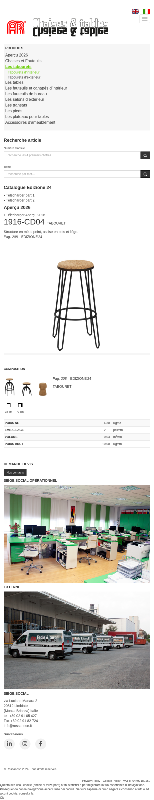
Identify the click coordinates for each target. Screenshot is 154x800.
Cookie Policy (111, 780)
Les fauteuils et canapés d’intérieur (36, 88)
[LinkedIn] (9, 744)
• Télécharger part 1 (19, 195)
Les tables (14, 82)
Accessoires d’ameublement (30, 122)
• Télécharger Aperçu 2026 (24, 215)
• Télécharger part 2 (19, 200)
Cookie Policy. (43, 793)
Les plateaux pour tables (27, 116)
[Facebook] (40, 744)
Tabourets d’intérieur (24, 72)
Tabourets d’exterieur (24, 77)
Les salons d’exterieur (24, 99)
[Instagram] (25, 744)
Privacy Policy (91, 780)
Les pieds (13, 111)
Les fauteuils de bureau (26, 94)
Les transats (16, 105)
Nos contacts (15, 472)
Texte (7, 166)
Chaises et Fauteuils (23, 61)
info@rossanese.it (18, 726)
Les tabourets (18, 66)
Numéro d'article (14, 148)
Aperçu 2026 (16, 55)
